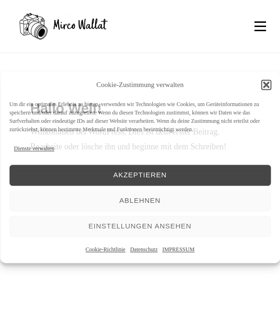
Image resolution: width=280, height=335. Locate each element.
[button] (266, 85)
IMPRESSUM (178, 249)
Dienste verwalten (34, 149)
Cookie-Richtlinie (105, 249)
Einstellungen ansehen (140, 226)
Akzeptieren (140, 175)
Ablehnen (140, 201)
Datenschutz (143, 249)
